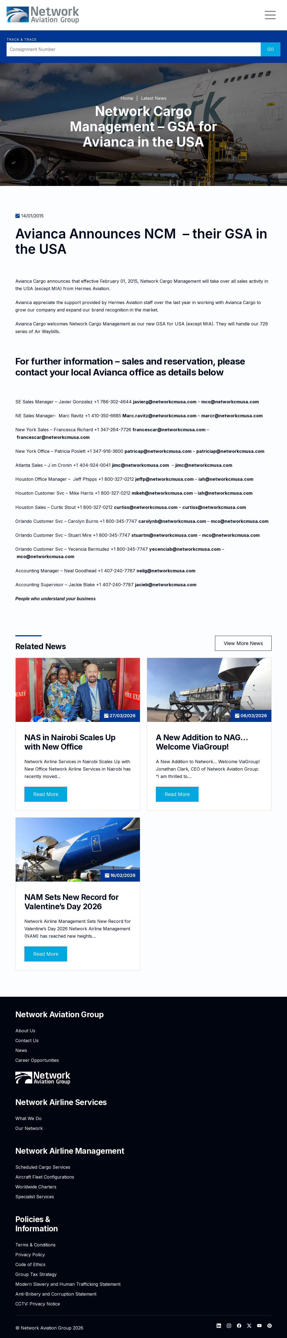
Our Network (29, 1126)
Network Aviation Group (59, 1012)
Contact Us (27, 1038)
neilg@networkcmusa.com (166, 570)
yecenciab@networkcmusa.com (184, 549)
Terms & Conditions (35, 1242)
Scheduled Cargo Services (42, 1164)
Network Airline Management (69, 1148)
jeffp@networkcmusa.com (164, 479)
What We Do (28, 1116)
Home (126, 98)
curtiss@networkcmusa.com (145, 507)
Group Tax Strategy (36, 1272)
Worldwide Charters (35, 1184)
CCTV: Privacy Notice (37, 1301)
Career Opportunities (37, 1057)
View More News (243, 643)
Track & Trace (21, 39)
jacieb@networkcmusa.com (165, 584)
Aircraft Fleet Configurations (44, 1174)
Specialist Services (34, 1194)
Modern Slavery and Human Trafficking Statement (67, 1281)
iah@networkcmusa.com (226, 479)
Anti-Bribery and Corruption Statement (55, 1291)
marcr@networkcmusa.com (232, 415)
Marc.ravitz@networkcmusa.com (159, 415)
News (21, 1048)
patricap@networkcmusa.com (158, 451)
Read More (45, 793)
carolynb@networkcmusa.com (172, 521)
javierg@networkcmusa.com (164, 401)
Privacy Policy (30, 1252)
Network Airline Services (61, 1099)
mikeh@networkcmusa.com (162, 493)
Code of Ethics (30, 1262)
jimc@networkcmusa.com (140, 465)
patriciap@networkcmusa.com (230, 451)
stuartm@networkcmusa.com (164, 535)
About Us (25, 1028)
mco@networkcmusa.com (230, 401)
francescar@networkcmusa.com (169, 429)
